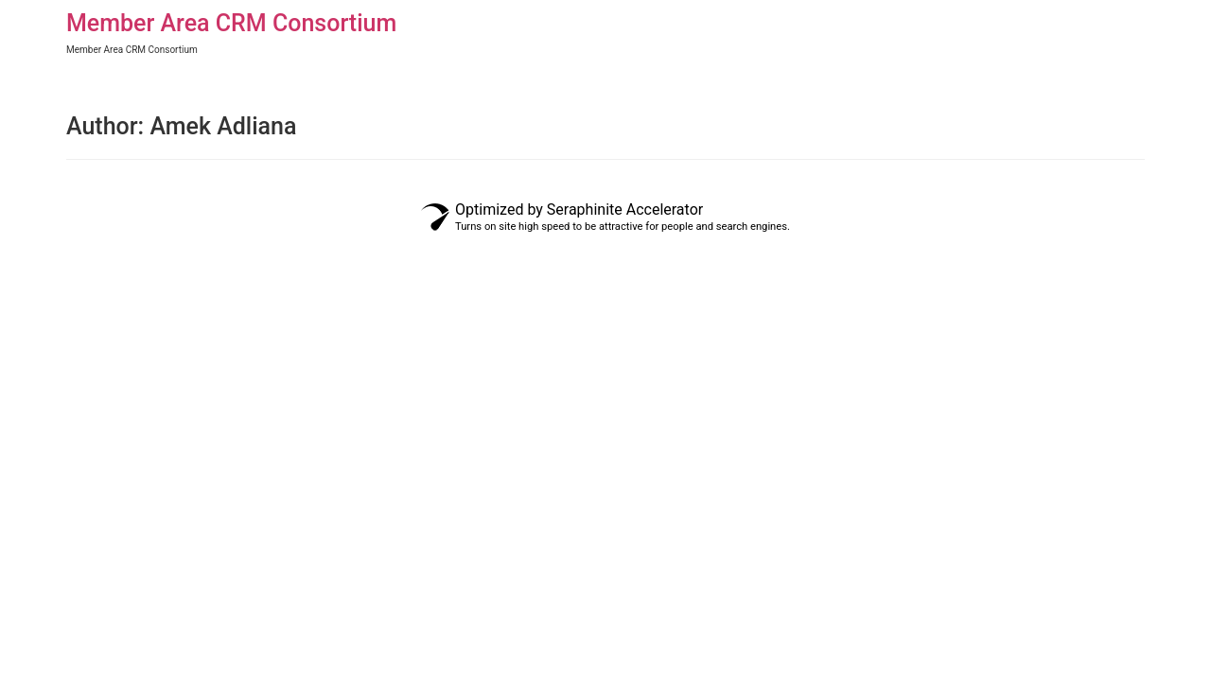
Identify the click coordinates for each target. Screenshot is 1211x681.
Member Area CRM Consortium (231, 23)
